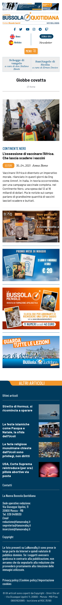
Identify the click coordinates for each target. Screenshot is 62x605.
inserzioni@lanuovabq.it (16, 529)
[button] (31, 51)
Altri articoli (32, 383)
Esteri (8, 165)
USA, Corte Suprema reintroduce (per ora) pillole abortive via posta (17, 470)
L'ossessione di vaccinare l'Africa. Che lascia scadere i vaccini (28, 155)
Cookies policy (28, 580)
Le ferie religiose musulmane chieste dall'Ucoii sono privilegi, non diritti (16, 450)
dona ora (46, 36)
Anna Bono (40, 165)
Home (31, 86)
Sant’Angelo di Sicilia (45, 63)
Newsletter (45, 43)
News (18, 36)
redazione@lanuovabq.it (16, 522)
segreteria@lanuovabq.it (16, 525)
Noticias (17, 42)
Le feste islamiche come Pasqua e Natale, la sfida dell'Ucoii (15, 430)
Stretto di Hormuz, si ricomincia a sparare (17, 408)
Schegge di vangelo (16, 61)
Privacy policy (10, 580)
